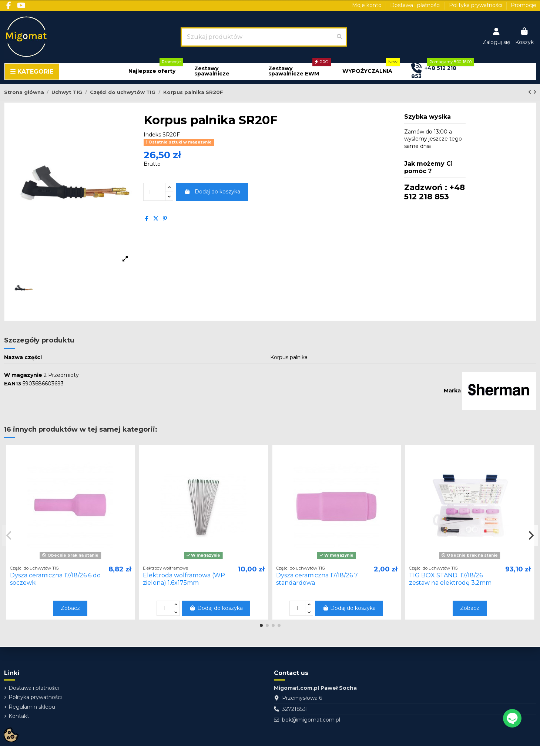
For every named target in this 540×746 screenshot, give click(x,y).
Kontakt (19, 716)
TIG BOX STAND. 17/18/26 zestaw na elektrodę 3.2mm (450, 579)
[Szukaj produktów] (339, 37)
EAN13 (12, 383)
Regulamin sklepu (32, 706)
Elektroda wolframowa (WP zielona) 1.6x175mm (184, 579)
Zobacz (70, 608)
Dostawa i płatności (416, 5)
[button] (152, 71)
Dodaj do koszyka (212, 191)
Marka (452, 390)
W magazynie (23, 375)
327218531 (295, 709)
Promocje (523, 5)
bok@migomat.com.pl (311, 719)
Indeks (152, 134)
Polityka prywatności (476, 5)
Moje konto (367, 5)
